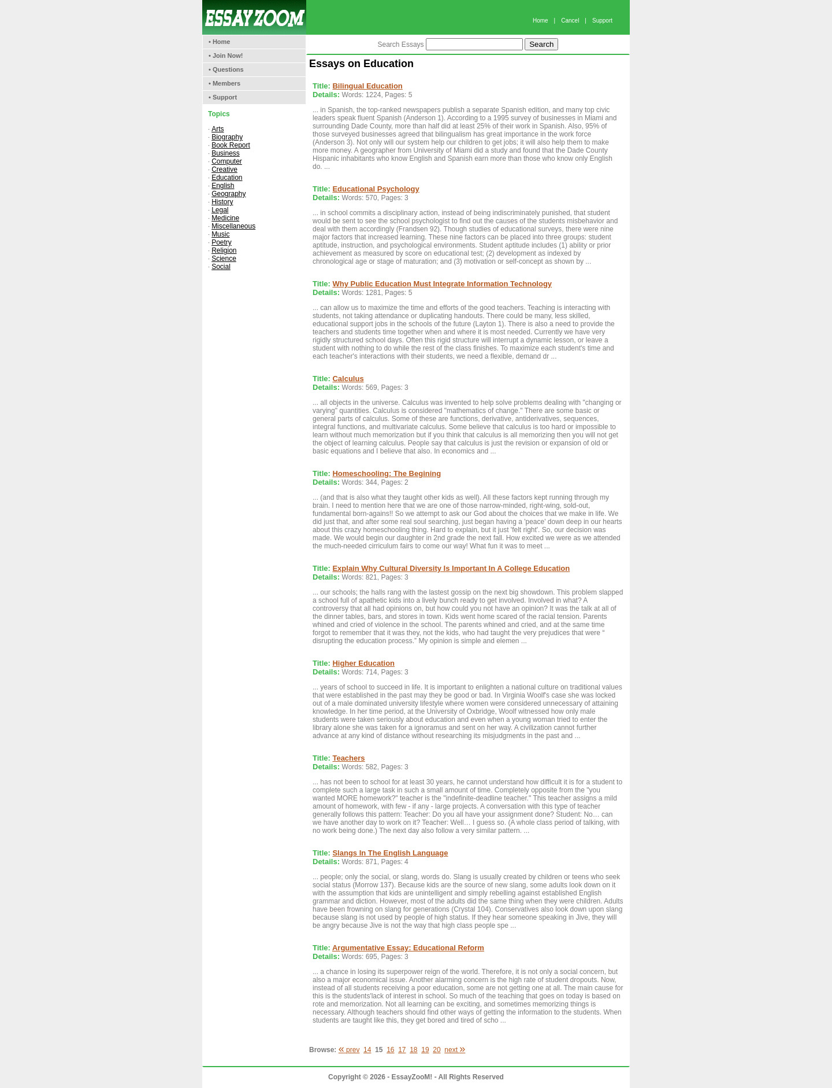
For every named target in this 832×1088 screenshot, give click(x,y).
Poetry (221, 242)
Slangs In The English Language (390, 853)
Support (602, 20)
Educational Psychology (375, 189)
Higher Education (363, 663)
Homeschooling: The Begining (386, 473)
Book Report (230, 145)
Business (225, 153)
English (222, 186)
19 (425, 1050)
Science (223, 259)
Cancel (570, 20)
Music (220, 234)
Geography (228, 194)
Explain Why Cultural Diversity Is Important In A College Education (451, 568)
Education (226, 178)
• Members (224, 83)
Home (540, 20)
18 (413, 1050)
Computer (226, 161)
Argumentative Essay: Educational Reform (408, 947)
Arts (217, 129)
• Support (223, 97)
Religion (223, 250)
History (222, 202)
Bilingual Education (367, 86)
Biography (227, 137)
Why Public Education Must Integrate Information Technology (442, 283)
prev (349, 1050)
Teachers (348, 758)
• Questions (226, 69)
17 (402, 1050)
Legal (219, 210)
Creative (224, 169)
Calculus (347, 378)
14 (367, 1050)
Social (221, 267)
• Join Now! (226, 55)
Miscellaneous (233, 226)
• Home (219, 41)
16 (390, 1050)
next (454, 1050)
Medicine (225, 218)
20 (436, 1050)
